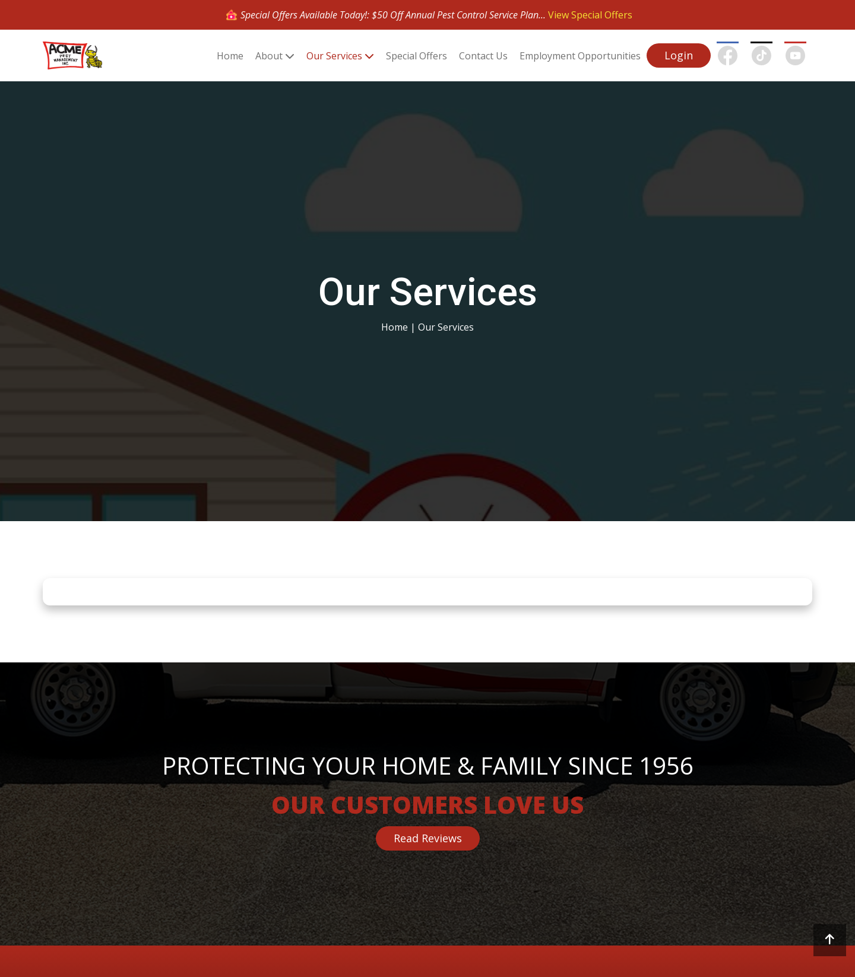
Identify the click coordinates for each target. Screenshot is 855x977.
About (269, 55)
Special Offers (416, 55)
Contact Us (483, 55)
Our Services (334, 55)
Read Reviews (428, 838)
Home (230, 55)
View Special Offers (590, 14)
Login (678, 55)
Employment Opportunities (580, 55)
